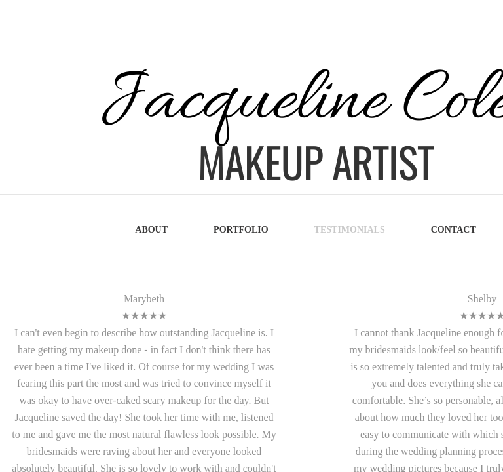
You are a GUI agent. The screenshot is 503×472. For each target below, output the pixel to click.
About (151, 230)
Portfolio (241, 230)
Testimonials (349, 230)
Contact (453, 230)
